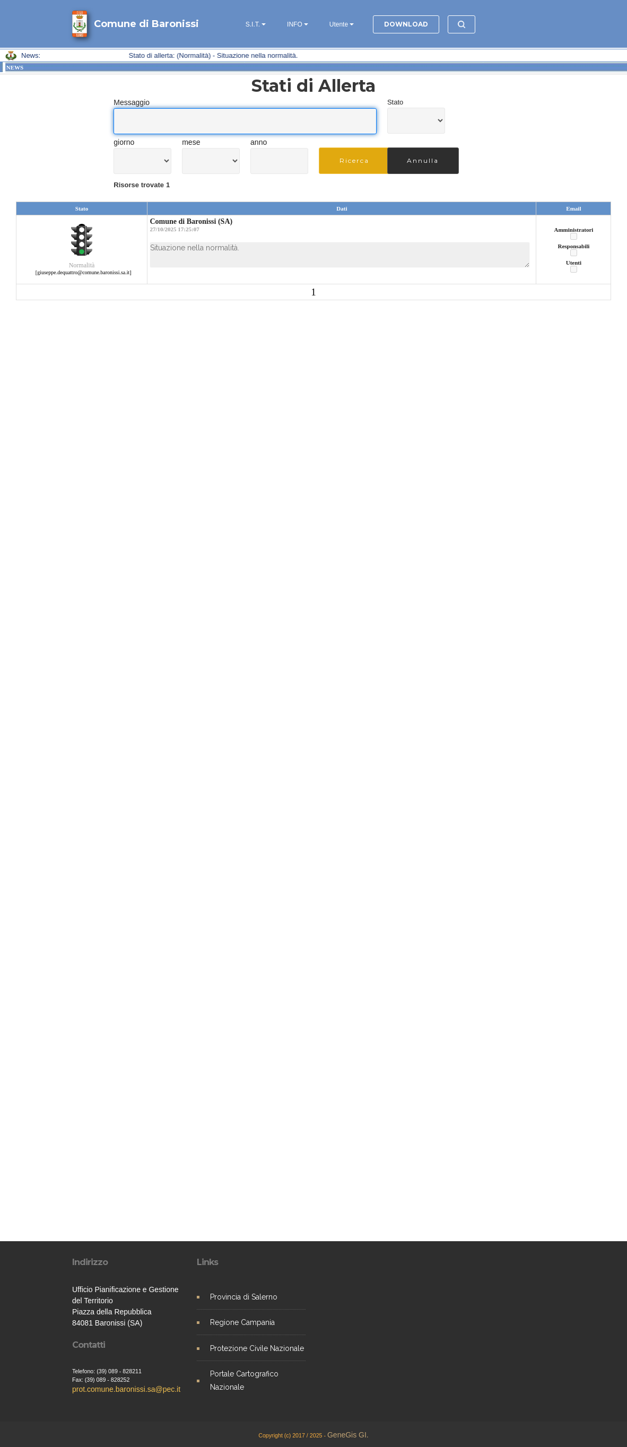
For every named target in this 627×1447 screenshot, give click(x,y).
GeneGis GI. (348, 1435)
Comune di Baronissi (146, 24)
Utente (338, 24)
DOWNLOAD (406, 24)
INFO (294, 24)
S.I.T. (253, 24)
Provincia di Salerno (243, 1297)
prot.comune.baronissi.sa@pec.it (126, 1389)
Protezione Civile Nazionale (257, 1348)
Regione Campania (242, 1322)
